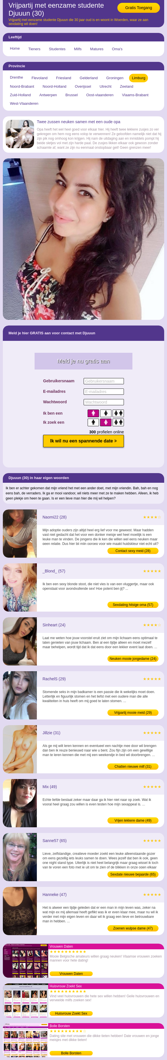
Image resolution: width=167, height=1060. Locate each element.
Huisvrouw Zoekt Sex (71, 1013)
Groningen (115, 78)
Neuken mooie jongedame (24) (133, 659)
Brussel (71, 95)
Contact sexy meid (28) (132, 551)
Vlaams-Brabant (135, 95)
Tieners (34, 49)
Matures (96, 49)
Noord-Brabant (22, 86)
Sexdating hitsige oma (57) (133, 605)
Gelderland (89, 78)
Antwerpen (48, 95)
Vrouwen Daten (71, 974)
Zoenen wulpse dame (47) (133, 928)
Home (15, 48)
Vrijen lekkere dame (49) (133, 820)
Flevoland (39, 78)
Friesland (63, 78)
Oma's (117, 49)
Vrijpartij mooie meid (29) (133, 713)
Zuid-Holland (20, 95)
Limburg (138, 78)
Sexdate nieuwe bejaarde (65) (133, 874)
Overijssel (83, 86)
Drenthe (16, 77)
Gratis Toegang (138, 7)
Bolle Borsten (71, 1053)
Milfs (78, 49)
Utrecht (105, 86)
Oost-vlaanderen (99, 95)
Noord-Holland (54, 86)
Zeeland (126, 86)
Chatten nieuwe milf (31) (133, 767)
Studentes (57, 49)
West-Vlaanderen (24, 103)
